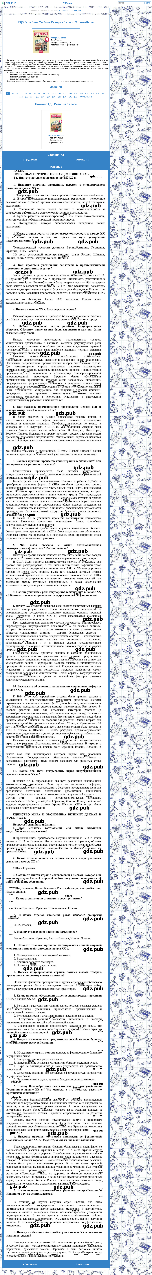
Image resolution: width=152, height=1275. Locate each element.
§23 (26, 97)
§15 (70, 94)
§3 (17, 94)
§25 (37, 97)
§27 (48, 97)
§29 (59, 97)
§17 (81, 94)
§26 (42, 97)
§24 (32, 97)
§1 (8, 94)
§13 (59, 94)
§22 (21, 97)
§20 (97, 94)
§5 (26, 94)
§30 (64, 97)
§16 (75, 94)
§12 (54, 94)
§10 (48, 94)
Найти (147, 3)
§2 (13, 94)
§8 (39, 94)
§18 (86, 94)
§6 (30, 94)
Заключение (86, 97)
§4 (21, 94)
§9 (44, 94)
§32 (75, 97)
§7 (35, 94)
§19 (92, 94)
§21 (103, 94)
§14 (65, 94)
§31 (70, 97)
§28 (53, 97)
